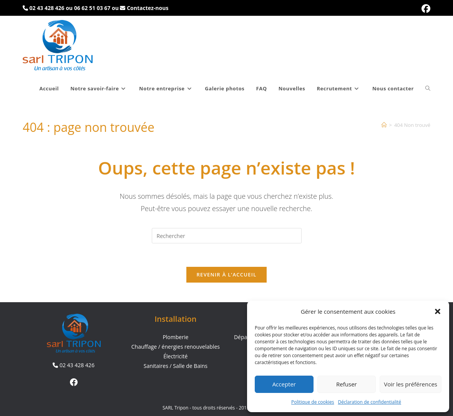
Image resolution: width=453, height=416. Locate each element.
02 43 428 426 (47, 8)
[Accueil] (384, 124)
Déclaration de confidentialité (370, 402)
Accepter (284, 384)
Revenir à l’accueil (226, 274)
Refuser (346, 384)
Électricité (175, 356)
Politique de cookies (312, 402)
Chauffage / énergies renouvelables (175, 347)
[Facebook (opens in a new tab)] (424, 8)
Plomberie (175, 337)
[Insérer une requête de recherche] (227, 235)
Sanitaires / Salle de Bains (175, 366)
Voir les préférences (410, 384)
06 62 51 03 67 (92, 8)
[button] (437, 311)
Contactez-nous (147, 8)
